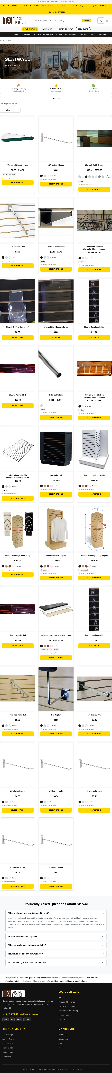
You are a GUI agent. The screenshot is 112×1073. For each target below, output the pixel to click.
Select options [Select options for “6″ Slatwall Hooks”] (94, 810)
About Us (62, 1019)
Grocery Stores (8, 1052)
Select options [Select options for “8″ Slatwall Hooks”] (56, 810)
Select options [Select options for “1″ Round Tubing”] (56, 417)
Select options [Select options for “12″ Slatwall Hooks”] (56, 184)
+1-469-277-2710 (11, 1014)
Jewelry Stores (8, 1039)
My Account (62, 1035)
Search (86, 20)
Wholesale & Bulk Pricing (68, 1011)
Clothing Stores (8, 1043)
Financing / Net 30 (65, 1015)
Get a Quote (83, 29)
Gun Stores (6, 1057)
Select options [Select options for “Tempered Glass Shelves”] (18, 182)
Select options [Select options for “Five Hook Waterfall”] (18, 734)
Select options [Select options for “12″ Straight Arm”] (94, 734)
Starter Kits (47, 29)
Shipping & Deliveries (66, 1002)
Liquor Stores (7, 1048)
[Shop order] (10, 110)
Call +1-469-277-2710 (57, 12)
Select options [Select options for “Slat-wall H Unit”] (56, 494)
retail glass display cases (35, 978)
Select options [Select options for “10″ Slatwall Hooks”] (18, 810)
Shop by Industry (65, 29)
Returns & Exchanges (66, 1006)
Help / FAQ (62, 997)
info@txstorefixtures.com (29, 1014)
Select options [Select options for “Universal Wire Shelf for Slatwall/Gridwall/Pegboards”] (18, 498)
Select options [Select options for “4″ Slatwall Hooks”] (18, 886)
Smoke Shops (7, 1035)
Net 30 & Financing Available (55, 6)
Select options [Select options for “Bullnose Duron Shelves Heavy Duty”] (56, 658)
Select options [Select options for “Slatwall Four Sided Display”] (94, 494)
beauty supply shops (77, 981)
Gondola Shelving (45, 34)
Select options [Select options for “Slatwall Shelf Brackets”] (56, 269)
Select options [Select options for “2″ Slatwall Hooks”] (56, 886)
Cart (60, 1043)
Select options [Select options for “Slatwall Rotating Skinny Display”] (94, 578)
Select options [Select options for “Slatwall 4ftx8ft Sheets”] (94, 189)
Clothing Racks (28, 34)
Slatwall (84, 34)
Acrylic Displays (98, 34)
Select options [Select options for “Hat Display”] (56, 734)
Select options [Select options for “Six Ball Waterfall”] (18, 265)
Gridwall (73, 34)
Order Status (63, 1039)
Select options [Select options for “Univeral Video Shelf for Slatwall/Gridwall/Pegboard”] (94, 418)
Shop (60, 1048)
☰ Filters (56, 99)
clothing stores (57, 981)
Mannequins (61, 34)
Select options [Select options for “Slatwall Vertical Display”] (56, 578)
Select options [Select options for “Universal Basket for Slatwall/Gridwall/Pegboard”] (94, 270)
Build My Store (30, 29)
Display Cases (12, 34)
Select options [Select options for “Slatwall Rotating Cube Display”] (18, 574)
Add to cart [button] (17, 337)
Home (2, 40)
